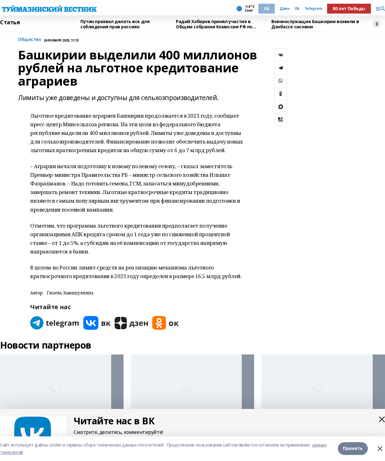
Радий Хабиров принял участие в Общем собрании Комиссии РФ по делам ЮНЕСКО (214, 24)
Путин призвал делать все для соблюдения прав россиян (114, 24)
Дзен (284, 8)
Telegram (313, 8)
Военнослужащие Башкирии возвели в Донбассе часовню (315, 24)
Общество (29, 39)
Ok (297, 8)
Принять (353, 448)
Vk (266, 8)
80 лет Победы (349, 8)
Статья (10, 22)
